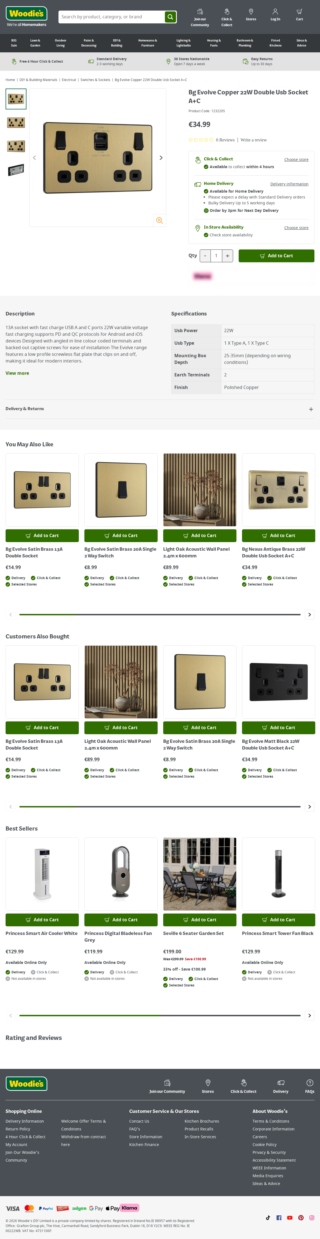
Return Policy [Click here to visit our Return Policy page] (18, 1129)
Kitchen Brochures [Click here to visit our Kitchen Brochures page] (202, 1121)
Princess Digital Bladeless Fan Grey (118, 937)
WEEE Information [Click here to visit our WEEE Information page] (269, 1168)
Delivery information (289, 184)
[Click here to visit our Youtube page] (289, 1217)
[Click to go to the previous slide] (10, 615)
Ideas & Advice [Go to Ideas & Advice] (302, 43)
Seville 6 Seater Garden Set (193, 934)
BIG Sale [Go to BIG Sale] (14, 43)
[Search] (170, 17)
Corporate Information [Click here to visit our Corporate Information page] (274, 1129)
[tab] (16, 99)
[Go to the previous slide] (34, 158)
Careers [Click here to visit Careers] (260, 1137)
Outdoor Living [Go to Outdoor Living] (60, 43)
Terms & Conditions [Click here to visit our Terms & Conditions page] (271, 1121)
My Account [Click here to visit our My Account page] (16, 1145)
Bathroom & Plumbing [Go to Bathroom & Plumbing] (245, 43)
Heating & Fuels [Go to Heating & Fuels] (214, 43)
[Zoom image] (159, 220)
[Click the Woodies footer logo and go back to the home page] (26, 1087)
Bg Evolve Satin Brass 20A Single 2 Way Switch (120, 553)
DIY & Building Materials (38, 79)
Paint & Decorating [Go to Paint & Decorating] (88, 43)
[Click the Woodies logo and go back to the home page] (26, 17)
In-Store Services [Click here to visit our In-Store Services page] (200, 1137)
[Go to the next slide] (161, 158)
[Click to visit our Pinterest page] (301, 1217)
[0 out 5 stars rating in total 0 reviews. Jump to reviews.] (212, 140)
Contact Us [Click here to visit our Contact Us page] (139, 1121)
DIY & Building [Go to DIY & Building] (116, 43)
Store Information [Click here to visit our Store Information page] (145, 1137)
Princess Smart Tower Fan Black (278, 934)
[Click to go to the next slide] (309, 615)
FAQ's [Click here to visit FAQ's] (134, 1129)
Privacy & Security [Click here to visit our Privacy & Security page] (269, 1152)
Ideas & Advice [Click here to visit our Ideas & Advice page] (266, 1184)
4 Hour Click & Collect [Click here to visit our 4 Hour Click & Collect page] (25, 1137)
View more (17, 373)
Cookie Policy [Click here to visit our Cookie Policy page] (265, 1145)
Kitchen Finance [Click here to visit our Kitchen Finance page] (144, 1145)
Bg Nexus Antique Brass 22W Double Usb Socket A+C (273, 553)
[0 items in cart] (299, 16)
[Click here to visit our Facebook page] (279, 1217)
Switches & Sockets (95, 79)
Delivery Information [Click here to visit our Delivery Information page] (25, 1121)
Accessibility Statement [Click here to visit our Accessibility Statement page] (274, 1160)
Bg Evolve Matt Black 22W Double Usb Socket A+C (270, 745)
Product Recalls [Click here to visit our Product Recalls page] (199, 1129)
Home (10, 79)
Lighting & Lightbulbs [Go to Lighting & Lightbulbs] (184, 43)
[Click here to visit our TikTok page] (268, 1217)
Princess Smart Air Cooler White (42, 934)
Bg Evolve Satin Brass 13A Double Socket (34, 553)
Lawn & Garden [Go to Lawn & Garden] (35, 43)
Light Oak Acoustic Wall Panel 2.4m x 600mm (196, 553)
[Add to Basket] (276, 255)
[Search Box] (117, 17)
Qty (193, 256)
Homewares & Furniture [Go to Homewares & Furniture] (147, 43)
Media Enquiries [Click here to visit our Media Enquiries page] (268, 1176)
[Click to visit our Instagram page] (311, 1217)
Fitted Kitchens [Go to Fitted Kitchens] (276, 43)
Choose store (296, 160)
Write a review (254, 140)
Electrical (69, 79)
